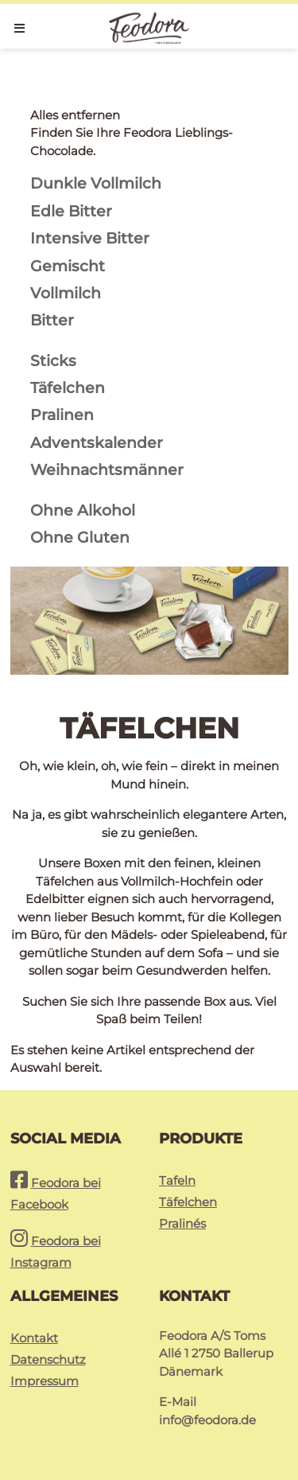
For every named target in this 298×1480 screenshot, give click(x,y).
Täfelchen (188, 1201)
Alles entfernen (75, 115)
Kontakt (34, 1338)
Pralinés (182, 1223)
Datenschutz (48, 1359)
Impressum (44, 1380)
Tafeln (177, 1180)
